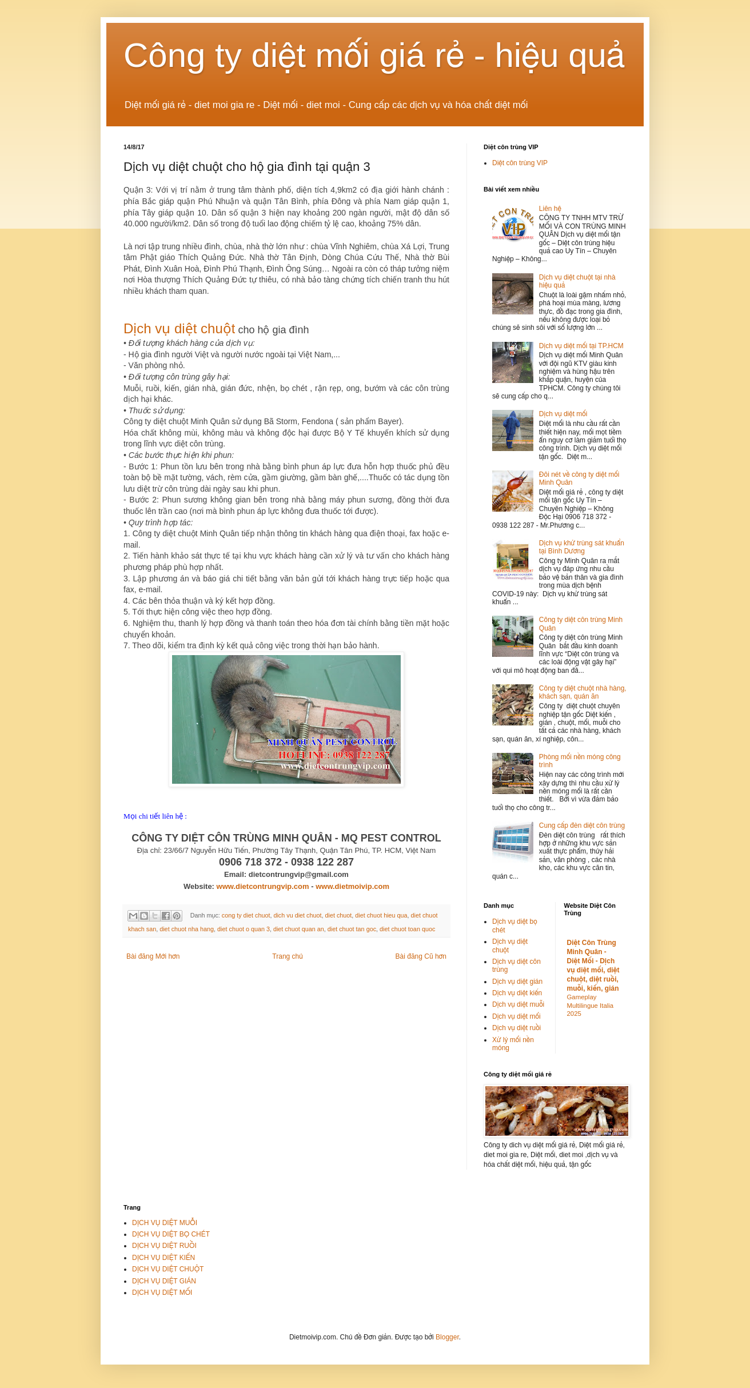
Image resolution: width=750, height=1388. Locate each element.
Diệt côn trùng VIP (520, 163)
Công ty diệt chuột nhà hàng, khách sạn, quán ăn (583, 692)
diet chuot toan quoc (407, 929)
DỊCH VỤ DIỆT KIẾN (163, 1258)
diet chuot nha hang (186, 929)
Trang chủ (287, 956)
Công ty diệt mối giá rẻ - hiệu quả (374, 55)
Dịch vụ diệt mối (563, 414)
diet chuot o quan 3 (243, 929)
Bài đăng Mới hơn (152, 956)
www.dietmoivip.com (352, 886)
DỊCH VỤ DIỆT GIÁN (164, 1281)
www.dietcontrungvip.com (263, 886)
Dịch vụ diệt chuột (179, 328)
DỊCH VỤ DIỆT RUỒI (164, 1246)
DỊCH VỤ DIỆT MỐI (162, 1293)
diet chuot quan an (298, 929)
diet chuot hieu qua (381, 915)
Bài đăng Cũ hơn (421, 956)
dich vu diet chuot (297, 915)
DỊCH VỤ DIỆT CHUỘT (168, 1269)
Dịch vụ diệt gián (517, 982)
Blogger (447, 1337)
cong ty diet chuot (246, 915)
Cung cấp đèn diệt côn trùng (582, 825)
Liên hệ (550, 209)
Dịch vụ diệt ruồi (516, 1028)
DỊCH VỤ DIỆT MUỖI (164, 1223)
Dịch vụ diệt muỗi (518, 1004)
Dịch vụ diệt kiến (517, 993)
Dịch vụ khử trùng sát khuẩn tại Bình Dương (581, 547)
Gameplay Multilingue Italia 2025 (590, 1006)
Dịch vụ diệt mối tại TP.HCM (581, 346)
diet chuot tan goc (352, 929)
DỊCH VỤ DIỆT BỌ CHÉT (171, 1234)
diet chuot (338, 915)
